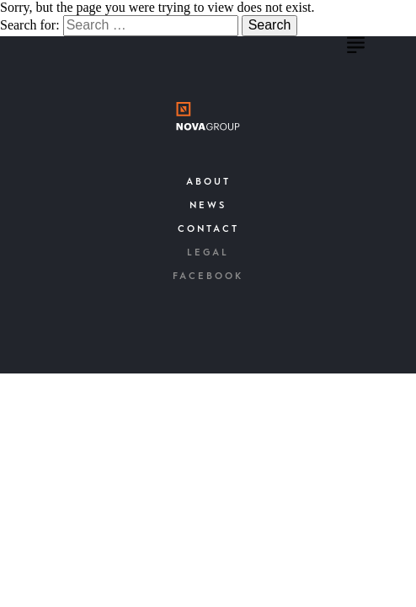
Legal (208, 253)
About (208, 182)
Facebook (208, 277)
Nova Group (120, 50)
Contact (208, 229)
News (208, 206)
